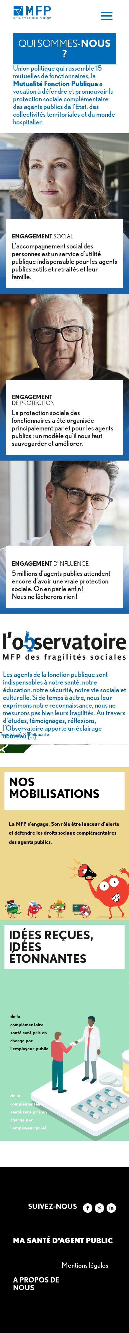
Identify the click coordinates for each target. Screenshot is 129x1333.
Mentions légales (85, 1265)
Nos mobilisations (54, 788)
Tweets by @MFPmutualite (24, 734)
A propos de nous (36, 1284)
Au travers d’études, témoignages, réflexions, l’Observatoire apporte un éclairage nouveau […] (64, 724)
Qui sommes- (64, 48)
